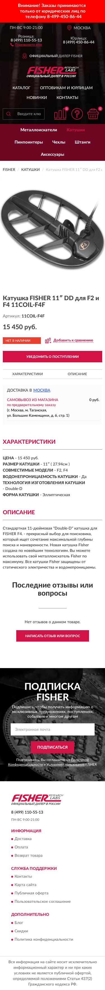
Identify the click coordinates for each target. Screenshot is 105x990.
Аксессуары (52, 154)
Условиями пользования (65, 764)
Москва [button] (41, 390)
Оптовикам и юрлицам (66, 88)
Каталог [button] (22, 88)
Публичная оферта (31, 894)
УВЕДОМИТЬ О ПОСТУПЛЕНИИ (52, 356)
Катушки (76, 130)
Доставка (23, 839)
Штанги (82, 142)
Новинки (37, 98)
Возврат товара (29, 856)
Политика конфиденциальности (44, 940)
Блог (19, 923)
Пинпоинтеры (29, 142)
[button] (26, 44)
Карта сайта (25, 885)
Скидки (21, 931)
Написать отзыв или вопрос (52, 636)
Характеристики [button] (27, 374)
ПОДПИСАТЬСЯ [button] (52, 747)
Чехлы (58, 142)
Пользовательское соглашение (43, 902)
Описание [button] (77, 374)
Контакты (67, 98)
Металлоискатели (38, 130)
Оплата (21, 848)
